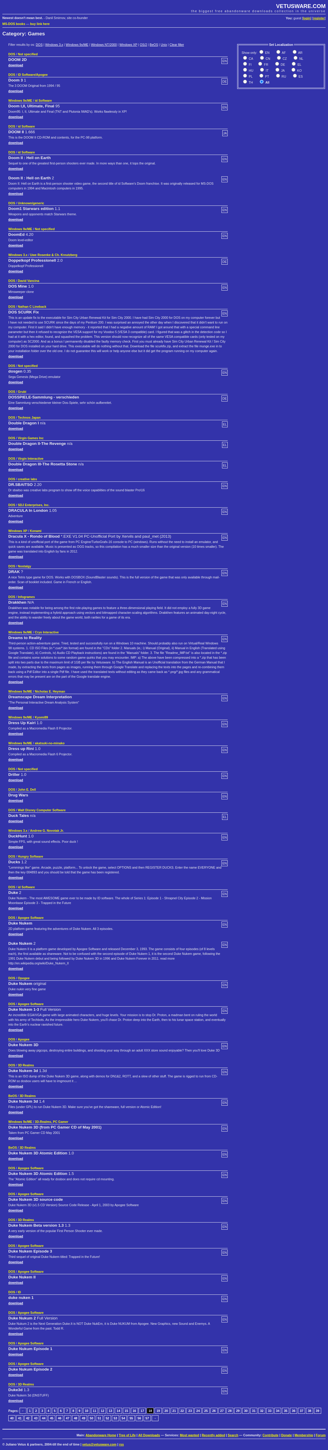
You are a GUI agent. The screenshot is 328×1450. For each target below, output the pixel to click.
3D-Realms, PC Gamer (51, 1121)
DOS (39, 44)
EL (299, 64)
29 (238, 1411)
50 (91, 1418)
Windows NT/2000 (104, 44)
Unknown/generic (31, 203)
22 (182, 1411)
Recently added (213, 1435)
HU (250, 70)
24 (198, 1411)
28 (230, 1411)
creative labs (27, 479)
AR (299, 52)
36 (293, 1411)
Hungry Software (30, 856)
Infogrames (26, 597)
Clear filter (176, 44)
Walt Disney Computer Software (42, 810)
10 (86, 1411)
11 (94, 1411)
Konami (36, 531)
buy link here (40, 24)
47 (67, 1418)
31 (254, 1411)
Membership (303, 1435)
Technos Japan (29, 417)
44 (43, 1418)
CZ (284, 58)
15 (126, 1411)
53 (115, 1418)
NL (300, 58)
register (319, 18)
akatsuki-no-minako (49, 743)
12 (102, 1411)
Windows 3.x (54, 44)
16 (134, 1411)
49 (83, 1418)
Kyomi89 (41, 717)
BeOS (154, 44)
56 (139, 1418)
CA (250, 58)
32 (262, 1411)
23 (190, 1411)
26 (214, 1411)
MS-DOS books (13, 24)
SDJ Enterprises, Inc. (34, 505)
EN (267, 52)
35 (285, 1411)
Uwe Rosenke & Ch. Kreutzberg (53, 255)
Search (233, 1435)
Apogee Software (31, 917)
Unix (164, 44)
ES (300, 76)
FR (265, 64)
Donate (286, 1435)
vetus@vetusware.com (99, 1444)
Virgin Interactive (30, 458)
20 (166, 1411)
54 (123, 1418)
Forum (321, 1435)
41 (20, 1418)
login (306, 18)
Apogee (23, 1039)
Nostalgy (24, 566)
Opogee (24, 978)
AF (283, 52)
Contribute (270, 1435)
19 (158, 1411)
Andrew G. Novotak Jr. (47, 830)
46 (59, 1418)
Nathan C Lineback (32, 306)
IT (266, 70)
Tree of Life (127, 1435)
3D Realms (26, 1065)
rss (121, 1444)
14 (118, 1411)
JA (282, 70)
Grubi (22, 391)
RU (283, 76)
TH (250, 82)
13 (110, 1411)
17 (142, 1411)
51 (99, 1418)
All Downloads (149, 1435)
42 (28, 1418)
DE (282, 64)
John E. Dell (27, 789)
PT (266, 76)
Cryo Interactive (47, 632)
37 (301, 1411)
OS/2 (143, 44)
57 (147, 1418)
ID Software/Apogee (33, 74)
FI (249, 64)
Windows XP (128, 44)
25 (206, 1411)
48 (75, 1418)
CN (267, 58)
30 (246, 1411)
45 (51, 1418)
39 (317, 1411)
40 (12, 1418)
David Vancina (28, 281)
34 (278, 1411)
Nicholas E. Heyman (50, 691)
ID (19, 1292)
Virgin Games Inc (31, 438)
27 (222, 1411)
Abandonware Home (100, 1435)
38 (309, 1411)
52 (107, 1418)
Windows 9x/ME (77, 44)
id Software (43, 100)
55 (131, 1418)
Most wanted (189, 1435)
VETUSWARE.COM (301, 6)
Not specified (28, 54)
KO (299, 70)
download (15, 65)
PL (250, 76)
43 (35, 1418)
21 (174, 1411)
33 (270, 1411)
